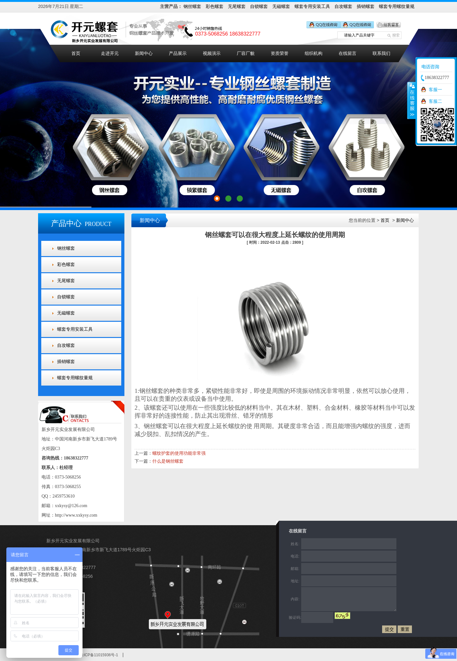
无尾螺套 (237, 6)
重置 (405, 629)
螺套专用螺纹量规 (396, 6)
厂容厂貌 (246, 53)
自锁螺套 (259, 6)
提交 (389, 629)
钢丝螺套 (192, 6)
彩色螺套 (214, 6)
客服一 (435, 89)
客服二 (435, 101)
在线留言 (347, 53)
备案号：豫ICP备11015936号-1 (91, 655)
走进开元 (110, 53)
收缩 (411, 100)
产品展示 (178, 53)
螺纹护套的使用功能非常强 (179, 453)
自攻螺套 (343, 6)
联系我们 (381, 53)
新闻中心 (144, 53)
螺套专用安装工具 (312, 6)
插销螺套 (365, 6)
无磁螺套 (281, 6)
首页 (75, 53)
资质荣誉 (279, 53)
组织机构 (313, 53)
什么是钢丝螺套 (167, 461)
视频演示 (212, 53)
